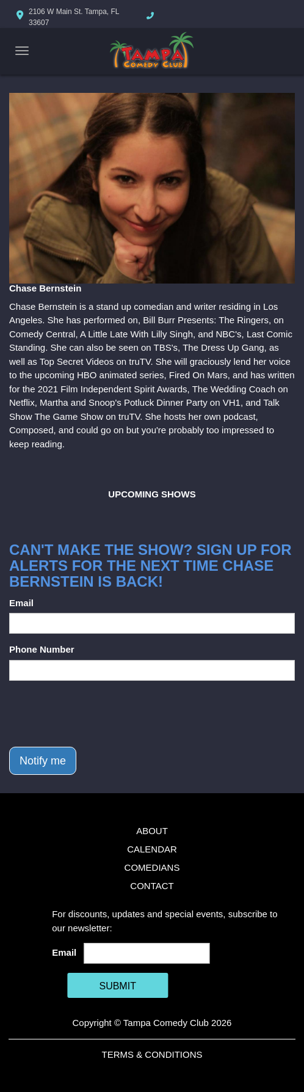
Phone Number (41, 649)
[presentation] (102, 714)
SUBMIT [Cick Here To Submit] (117, 986)
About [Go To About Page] (152, 831)
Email (21, 603)
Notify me (43, 761)
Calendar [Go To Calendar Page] (152, 849)
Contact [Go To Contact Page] (151, 886)
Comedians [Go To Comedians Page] (152, 867)
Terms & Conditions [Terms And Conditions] (151, 1054)
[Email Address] (147, 953)
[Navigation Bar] (22, 50)
